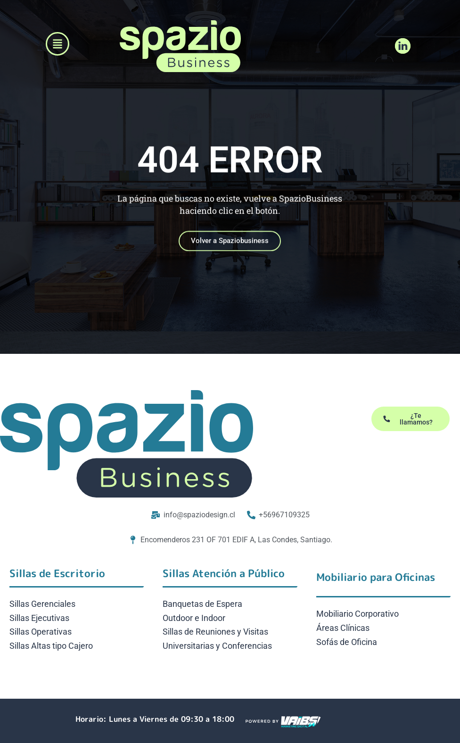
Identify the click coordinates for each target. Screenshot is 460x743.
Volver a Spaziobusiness (230, 247)
